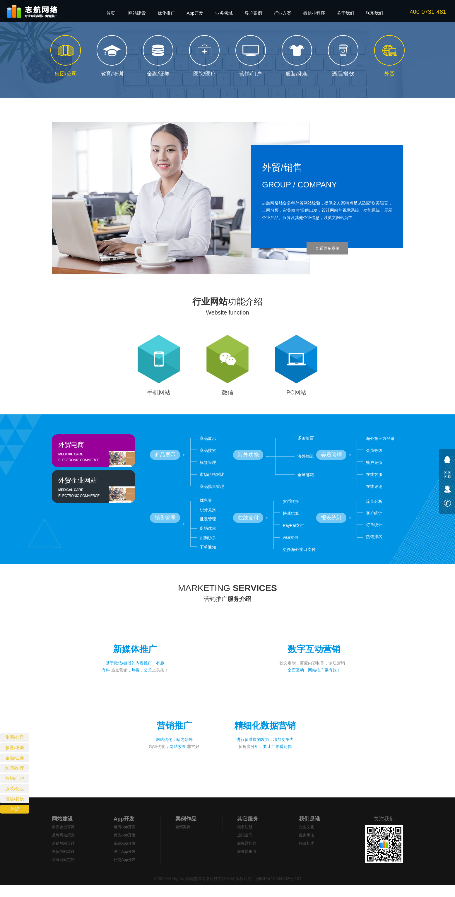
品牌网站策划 (63, 847)
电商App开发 (125, 839)
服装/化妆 (14, 788)
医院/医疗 (14, 768)
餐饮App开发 (125, 847)
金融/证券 (14, 757)
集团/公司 (14, 737)
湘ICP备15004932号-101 (278, 891)
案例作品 (185, 831)
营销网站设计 (63, 855)
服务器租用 (246, 864)
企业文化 (306, 839)
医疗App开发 (125, 864)
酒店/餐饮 (14, 798)
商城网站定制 (63, 872)
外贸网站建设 (63, 864)
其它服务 (247, 831)
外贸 (14, 809)
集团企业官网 (63, 839)
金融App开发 (125, 855)
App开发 (124, 831)
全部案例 (183, 839)
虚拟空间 (244, 847)
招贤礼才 (306, 855)
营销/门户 (14, 778)
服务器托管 (246, 855)
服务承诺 (306, 847)
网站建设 (62, 831)
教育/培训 (14, 747)
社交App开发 (125, 872)
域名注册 (244, 839)
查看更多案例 (327, 248)
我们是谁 (309, 831)
